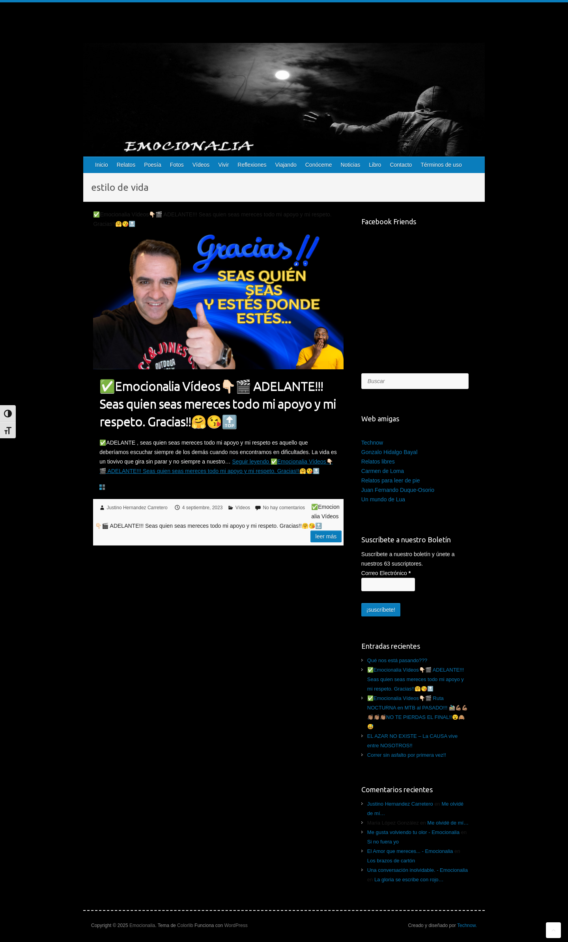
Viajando (285, 165)
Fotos (177, 165)
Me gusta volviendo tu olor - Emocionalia (413, 832)
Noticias (350, 165)
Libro (375, 165)
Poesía (152, 165)
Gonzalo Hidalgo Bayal (389, 452)
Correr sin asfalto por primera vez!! (406, 755)
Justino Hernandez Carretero (137, 507)
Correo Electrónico (386, 573)
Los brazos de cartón (391, 861)
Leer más (326, 536)
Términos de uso (441, 165)
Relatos (126, 165)
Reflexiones (251, 165)
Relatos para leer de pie (390, 480)
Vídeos (201, 165)
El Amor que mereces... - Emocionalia (410, 851)
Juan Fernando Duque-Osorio (397, 490)
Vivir (223, 165)
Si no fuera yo (383, 842)
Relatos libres (378, 461)
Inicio (101, 165)
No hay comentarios (284, 507)
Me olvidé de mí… (448, 823)
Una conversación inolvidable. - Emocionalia (417, 870)
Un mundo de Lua (383, 499)
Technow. (467, 925)
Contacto (401, 165)
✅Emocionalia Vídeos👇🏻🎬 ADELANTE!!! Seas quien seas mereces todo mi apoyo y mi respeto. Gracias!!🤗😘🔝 (217, 403)
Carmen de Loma (382, 471)
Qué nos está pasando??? (397, 660)
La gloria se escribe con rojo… (409, 879)
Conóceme (318, 165)
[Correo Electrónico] (388, 584)
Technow (372, 442)
